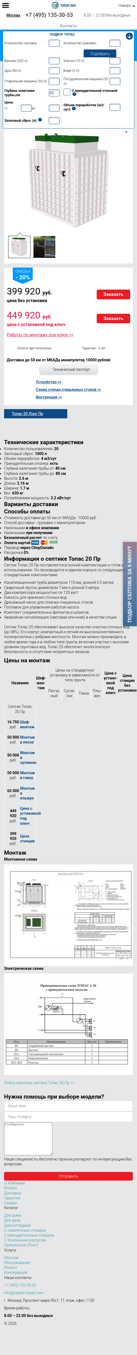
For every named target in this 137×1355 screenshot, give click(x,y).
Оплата (10, 1194)
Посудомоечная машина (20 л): (85, 81)
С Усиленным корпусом (25, 1246)
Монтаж (11, 1264)
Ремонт (10, 1274)
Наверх (124, 5)
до (33, 108)
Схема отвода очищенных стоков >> (68, 389)
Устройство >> (49, 382)
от (6, 108)
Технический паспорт (71, 369)
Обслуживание (17, 1269)
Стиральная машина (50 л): (25, 81)
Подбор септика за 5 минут (130, 584)
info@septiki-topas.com (24, 1299)
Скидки (10, 1209)
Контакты (68, 26)
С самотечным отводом (25, 1237)
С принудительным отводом (29, 1242)
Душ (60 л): (13, 70)
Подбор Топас (62, 34)
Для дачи (12, 1227)
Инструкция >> (49, 397)
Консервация (15, 1279)
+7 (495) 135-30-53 (49, 15)
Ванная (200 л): (16, 61)
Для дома (12, 1222)
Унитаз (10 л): (74, 61)
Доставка (12, 1199)
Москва (13, 15)
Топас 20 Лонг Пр (27, 414)
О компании (14, 1189)
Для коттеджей (17, 1232)
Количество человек (20, 43)
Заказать (113, 294)
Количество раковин (79, 43)
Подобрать (99, 54)
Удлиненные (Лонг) (21, 1251)
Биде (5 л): (71, 70)
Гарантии (12, 1204)
